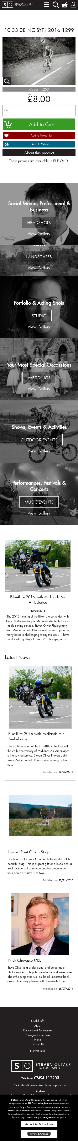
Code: (33, 89)
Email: (17, 1085)
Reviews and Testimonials (37, 1030)
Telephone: (27, 1078)
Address (40, 1091)
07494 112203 (46, 1077)
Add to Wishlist (41, 144)
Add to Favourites (42, 135)
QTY (6, 110)
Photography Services (38, 1035)
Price (29, 94)
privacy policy (16, 1107)
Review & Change (39, 1133)
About (37, 1025)
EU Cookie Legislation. (40, 1103)
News (37, 1039)
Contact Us (38, 1044)
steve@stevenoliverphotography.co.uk (44, 1085)
